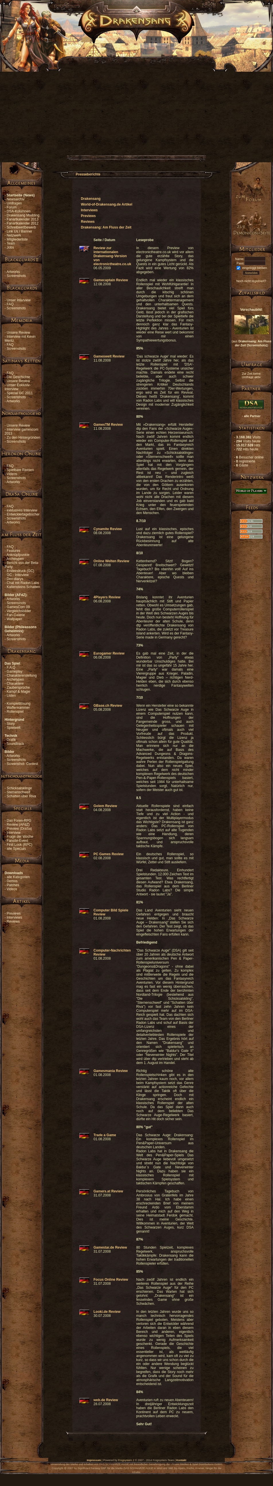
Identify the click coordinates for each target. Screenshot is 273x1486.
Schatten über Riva (21, 796)
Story (11, 724)
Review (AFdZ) (18, 825)
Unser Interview (18, 300)
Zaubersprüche (18, 688)
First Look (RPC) (19, 845)
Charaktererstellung (22, 675)
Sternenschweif (18, 792)
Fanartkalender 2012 (22, 223)
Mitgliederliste (17, 239)
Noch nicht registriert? (251, 281)
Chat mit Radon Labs (23, 583)
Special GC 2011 (20, 393)
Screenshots (16, 276)
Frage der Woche (20, 837)
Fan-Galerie (16, 615)
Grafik (11, 740)
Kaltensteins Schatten (23, 587)
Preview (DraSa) (19, 829)
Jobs (10, 247)
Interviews (14, 917)
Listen (11, 696)
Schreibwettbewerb (21, 227)
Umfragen (14, 203)
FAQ (10, 304)
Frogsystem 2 (126, 1460)
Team (11, 243)
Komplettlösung (18, 704)
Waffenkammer (18, 708)
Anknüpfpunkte (18, 555)
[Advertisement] (59, 102)
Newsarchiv (15, 199)
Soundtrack (15, 744)
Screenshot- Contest (22, 764)
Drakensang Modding (23, 215)
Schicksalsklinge (19, 788)
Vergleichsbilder (19, 611)
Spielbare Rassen (20, 470)
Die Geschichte (18, 377)
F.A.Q (11, 667)
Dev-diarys (15, 579)
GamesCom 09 (18, 607)
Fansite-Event (17, 841)
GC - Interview (18, 575)
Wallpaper (14, 619)
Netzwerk (14, 235)
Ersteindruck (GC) (20, 571)
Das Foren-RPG (19, 821)
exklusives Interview (22, 510)
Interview (13, 833)
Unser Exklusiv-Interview (18, 387)
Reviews (13, 921)
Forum (12, 207)
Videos (12, 474)
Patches (13, 885)
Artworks (13, 272)
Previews (14, 913)
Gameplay (14, 671)
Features (13, 551)
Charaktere (15, 684)
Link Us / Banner (19, 231)
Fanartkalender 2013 (22, 219)
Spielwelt (13, 728)
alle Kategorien (18, 877)
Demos (12, 881)
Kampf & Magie (18, 692)
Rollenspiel (15, 712)
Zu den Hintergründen (23, 438)
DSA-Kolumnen (18, 211)
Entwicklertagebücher (23, 514)
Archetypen (15, 559)
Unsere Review (18, 333)
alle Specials (16, 849)
